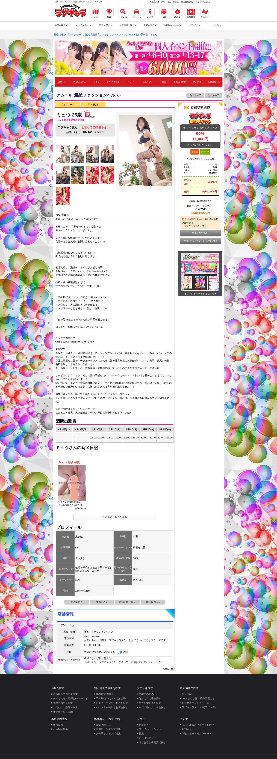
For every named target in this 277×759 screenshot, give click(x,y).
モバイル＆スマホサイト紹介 (198, 724)
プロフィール (67, 104)
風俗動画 (191, 13)
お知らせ (187, 729)
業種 (109, 13)
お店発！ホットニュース (195, 702)
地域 (95, 13)
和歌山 (176, 2)
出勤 (164, 13)
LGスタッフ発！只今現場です (198, 698)
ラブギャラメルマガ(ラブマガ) (199, 707)
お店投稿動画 (60, 729)
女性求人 (205, 2)
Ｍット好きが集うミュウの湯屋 (72, 462)
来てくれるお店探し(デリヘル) (70, 698)
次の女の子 (214, 95)
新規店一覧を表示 (63, 711)
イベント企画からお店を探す (112, 707)
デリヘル (136, 13)
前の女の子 (195, 95)
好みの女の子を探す (150, 698)
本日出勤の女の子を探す (152, 707)
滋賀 (169, 2)
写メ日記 (93, 104)
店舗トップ (63, 82)
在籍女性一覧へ (127, 602)
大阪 (151, 2)
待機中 (177, 13)
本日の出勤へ (153, 602)
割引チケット (113, 82)
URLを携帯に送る (200, 233)
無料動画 (58, 724)
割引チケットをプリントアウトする (201, 241)
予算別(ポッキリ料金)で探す (111, 698)
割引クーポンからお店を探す (112, 702)
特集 (141, 733)
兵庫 (157, 2)
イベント (130, 82)
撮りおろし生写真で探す (152, 742)
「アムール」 (66, 625)
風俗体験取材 (103, 724)
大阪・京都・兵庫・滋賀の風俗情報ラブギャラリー (78, 1)
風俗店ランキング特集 (108, 729)
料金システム (79, 82)
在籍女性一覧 (214, 82)
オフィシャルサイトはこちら (199, 293)
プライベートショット (151, 729)
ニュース (147, 82)
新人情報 (197, 82)
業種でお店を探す (63, 702)
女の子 (150, 13)
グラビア (144, 724)
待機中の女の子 (147, 694)
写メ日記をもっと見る (114, 516)
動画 (164, 82)
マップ (96, 82)
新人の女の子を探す (150, 702)
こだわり (123, 13)
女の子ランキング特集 (108, 733)
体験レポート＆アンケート (196, 733)
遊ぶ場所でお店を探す (65, 694)
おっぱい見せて (147, 738)
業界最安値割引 (104, 694)
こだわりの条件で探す (65, 707)
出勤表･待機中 (180, 82)
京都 (163, 2)
